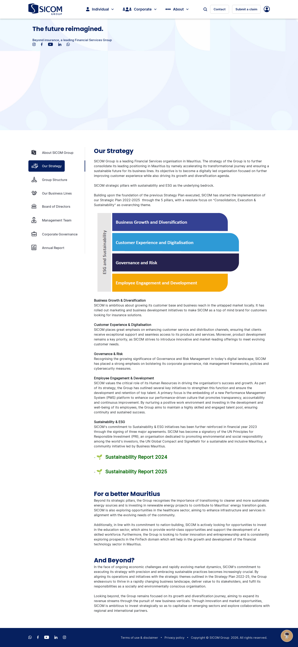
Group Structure (49, 180)
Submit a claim (246, 9)
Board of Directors (50, 206)
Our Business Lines (51, 193)
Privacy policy (174, 638)
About (177, 9)
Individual (100, 9)
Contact (220, 9)
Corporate (140, 9)
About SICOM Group (52, 152)
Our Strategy (46, 166)
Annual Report (47, 248)
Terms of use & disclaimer (139, 638)
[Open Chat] (287, 636)
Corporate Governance (54, 234)
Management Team (51, 220)
